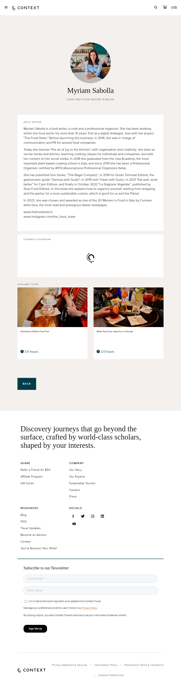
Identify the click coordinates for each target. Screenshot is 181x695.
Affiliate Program (31, 476)
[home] (25, 8)
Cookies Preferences (111, 675)
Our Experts (77, 476)
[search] (156, 8)
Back (27, 383)
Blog (23, 515)
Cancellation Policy (105, 665)
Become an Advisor (33, 534)
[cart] (165, 8)
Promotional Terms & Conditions (144, 665)
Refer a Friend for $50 (35, 469)
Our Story (75, 469)
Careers (74, 490)
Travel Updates (30, 528)
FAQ (23, 521)
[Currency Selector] (174, 7)
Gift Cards (27, 483)
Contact (25, 541)
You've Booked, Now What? (38, 548)
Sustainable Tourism (82, 483)
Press (73, 496)
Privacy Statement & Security (69, 665)
